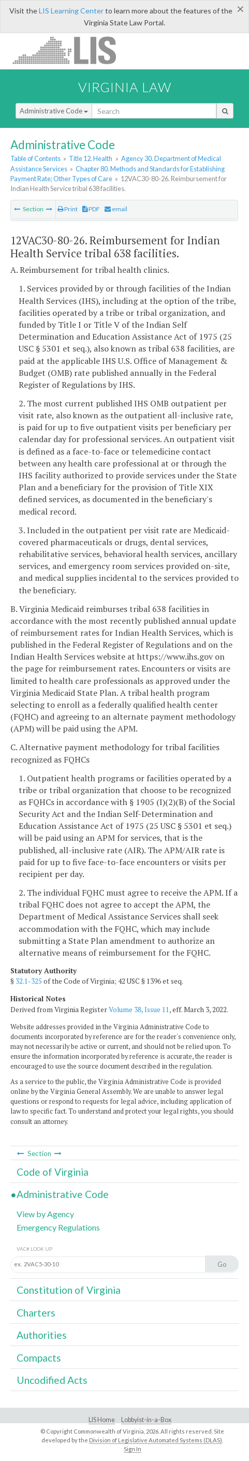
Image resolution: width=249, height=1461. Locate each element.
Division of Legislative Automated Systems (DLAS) (155, 1440)
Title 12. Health (90, 158)
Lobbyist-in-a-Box (146, 1420)
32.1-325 (29, 981)
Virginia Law (124, 87)
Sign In (132, 1448)
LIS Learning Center (71, 10)
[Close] (240, 9)
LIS (70, 50)
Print (67, 209)
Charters (36, 1313)
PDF (91, 209)
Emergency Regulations (58, 1227)
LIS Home (102, 1420)
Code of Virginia (53, 1172)
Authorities (42, 1335)
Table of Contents (35, 158)
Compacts (39, 1358)
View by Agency (45, 1214)
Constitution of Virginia (69, 1290)
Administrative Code (54, 111)
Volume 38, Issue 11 (139, 1009)
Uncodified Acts (52, 1380)
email (116, 209)
